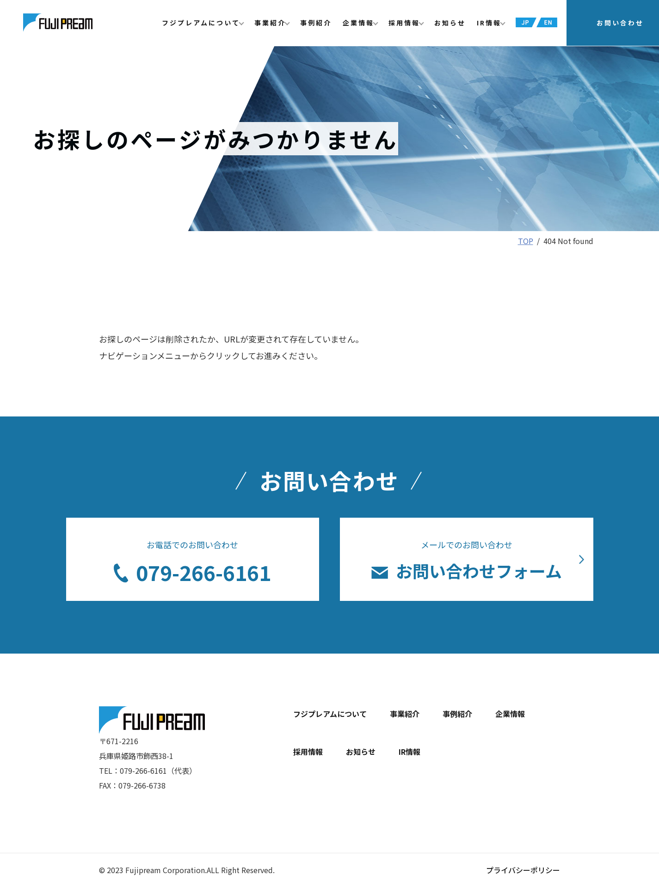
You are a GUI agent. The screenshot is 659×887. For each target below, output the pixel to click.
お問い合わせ (620, 23)
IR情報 (489, 23)
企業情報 (358, 23)
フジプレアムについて (201, 23)
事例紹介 (316, 23)
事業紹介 (270, 23)
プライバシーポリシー (523, 869)
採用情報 (404, 23)
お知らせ (450, 23)
